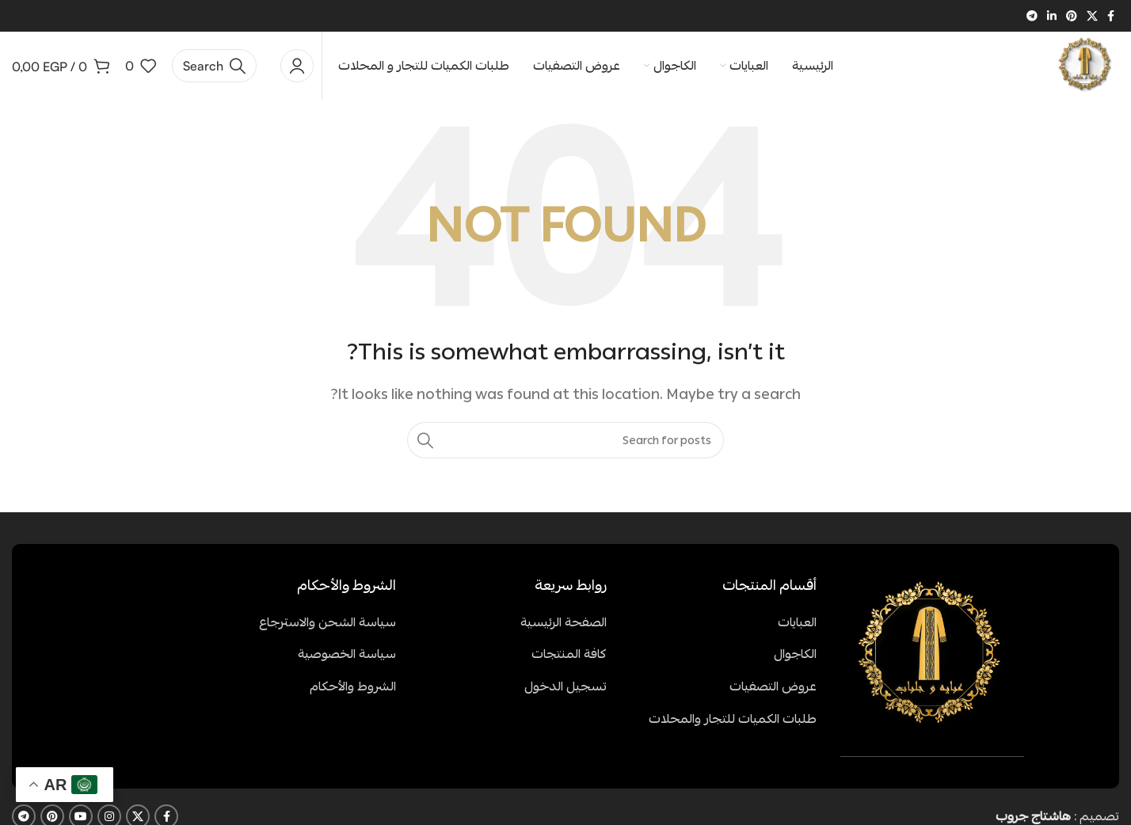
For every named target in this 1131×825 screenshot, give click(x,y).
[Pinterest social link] (1071, 16)
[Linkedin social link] (1051, 16)
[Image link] (932, 659)
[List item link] (723, 626)
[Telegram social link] (1032, 16)
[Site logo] (1084, 65)
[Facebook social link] (1110, 16)
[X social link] (1092, 16)
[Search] (214, 67)
